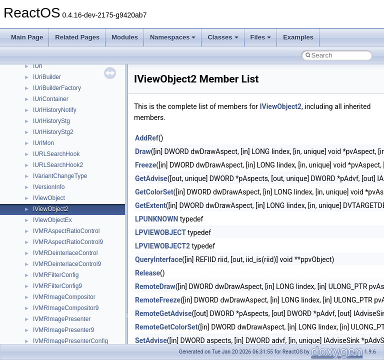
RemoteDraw (155, 286)
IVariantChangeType (60, 176)
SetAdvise (151, 340)
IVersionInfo (48, 187)
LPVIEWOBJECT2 (162, 246)
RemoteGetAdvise (163, 314)
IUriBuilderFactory (57, 88)
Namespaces (173, 37)
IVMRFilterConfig (55, 275)
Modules (125, 37)
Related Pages (77, 37)
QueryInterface (158, 260)
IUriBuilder (47, 77)
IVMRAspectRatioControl (66, 231)
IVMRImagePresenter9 (63, 330)
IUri (37, 66)
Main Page (27, 37)
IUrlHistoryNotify (54, 110)
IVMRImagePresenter (61, 319)
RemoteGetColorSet (166, 327)
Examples (298, 37)
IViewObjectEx (52, 220)
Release (147, 273)
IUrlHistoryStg (51, 121)
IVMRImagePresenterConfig (70, 341)
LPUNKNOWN (156, 219)
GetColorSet (154, 192)
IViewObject (49, 198)
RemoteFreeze (157, 300)
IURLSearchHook (56, 154)
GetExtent (150, 206)
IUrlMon (43, 143)
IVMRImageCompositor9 (65, 308)
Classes (223, 37)
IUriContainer (50, 99)
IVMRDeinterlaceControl (65, 253)
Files (261, 37)
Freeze (145, 165)
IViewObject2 (50, 209)
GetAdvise (151, 178)
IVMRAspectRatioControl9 (68, 242)
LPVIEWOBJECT (160, 232)
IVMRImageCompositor (64, 297)
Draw (143, 152)
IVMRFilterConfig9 (57, 286)
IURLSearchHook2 (58, 165)
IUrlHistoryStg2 (53, 132)
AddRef (146, 138)
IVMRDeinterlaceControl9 (67, 264)
